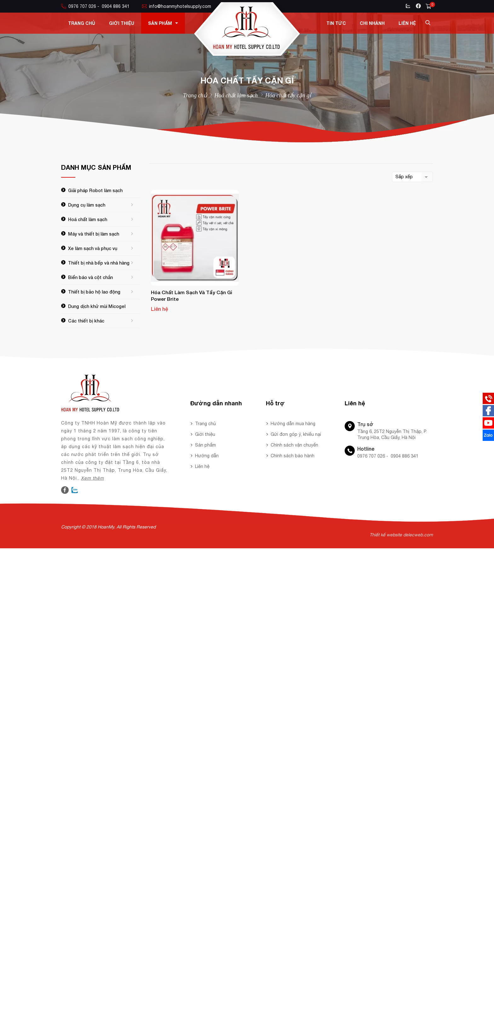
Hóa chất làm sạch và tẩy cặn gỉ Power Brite (191, 295)
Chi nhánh (372, 23)
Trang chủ (81, 23)
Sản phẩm (163, 23)
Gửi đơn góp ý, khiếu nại (296, 434)
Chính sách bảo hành (292, 455)
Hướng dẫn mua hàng (293, 423)
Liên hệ (407, 23)
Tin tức (336, 23)
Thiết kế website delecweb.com (401, 534)
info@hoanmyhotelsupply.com (176, 6)
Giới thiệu (121, 23)
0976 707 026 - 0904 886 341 (95, 6)
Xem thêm (92, 478)
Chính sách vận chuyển (294, 445)
